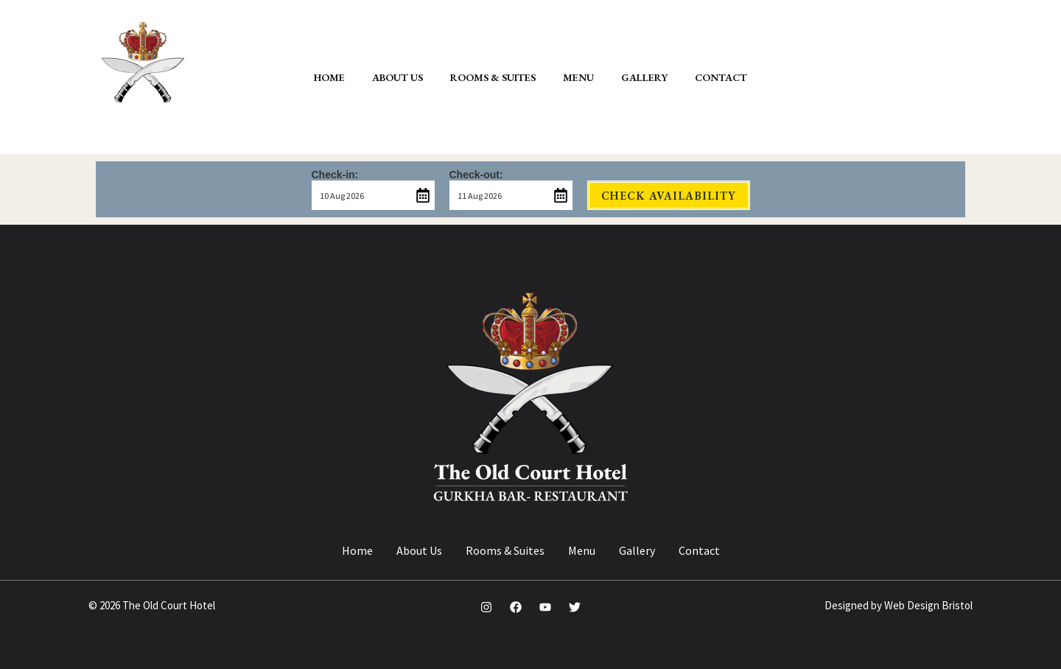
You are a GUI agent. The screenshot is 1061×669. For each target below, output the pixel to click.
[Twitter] (575, 607)
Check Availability (668, 196)
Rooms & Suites (505, 550)
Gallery (637, 550)
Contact (699, 550)
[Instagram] (486, 607)
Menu (581, 550)
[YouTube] (545, 607)
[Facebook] (516, 607)
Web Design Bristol (928, 605)
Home (357, 550)
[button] (908, 77)
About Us (419, 550)
